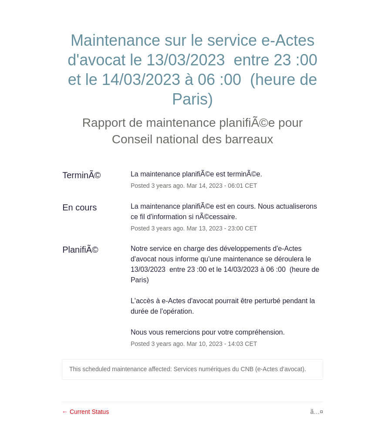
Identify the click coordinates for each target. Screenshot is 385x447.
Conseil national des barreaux (192, 139)
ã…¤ (316, 411)
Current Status (85, 411)
